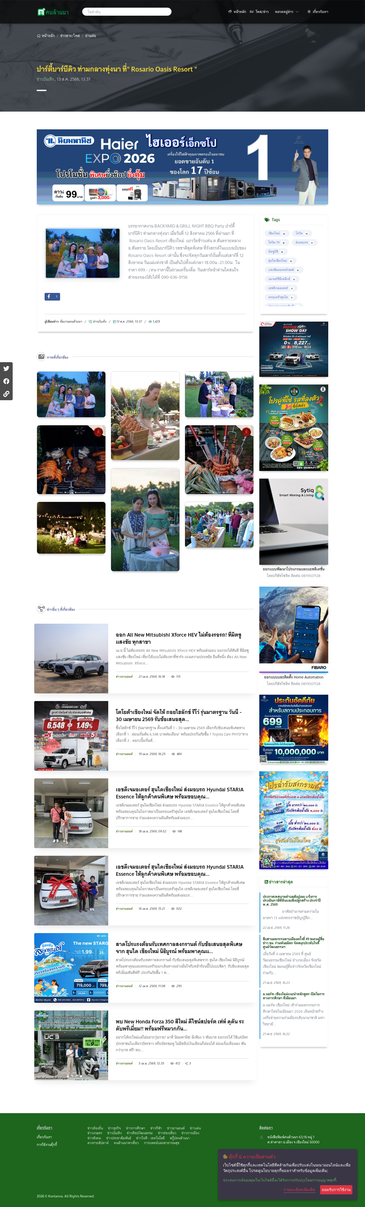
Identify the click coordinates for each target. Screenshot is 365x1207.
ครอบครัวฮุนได (281, 297)
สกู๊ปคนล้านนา (180, 1138)
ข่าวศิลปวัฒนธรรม (140, 1133)
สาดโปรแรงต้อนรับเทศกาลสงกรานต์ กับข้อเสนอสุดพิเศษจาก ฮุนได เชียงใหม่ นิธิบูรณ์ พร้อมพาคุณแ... (179, 948)
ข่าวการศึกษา (135, 1128)
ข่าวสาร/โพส (70, 35)
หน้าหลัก (237, 12)
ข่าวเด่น (195, 1128)
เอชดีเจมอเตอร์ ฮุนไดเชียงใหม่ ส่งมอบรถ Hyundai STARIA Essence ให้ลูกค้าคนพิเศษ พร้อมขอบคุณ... (180, 793)
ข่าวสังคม (94, 1138)
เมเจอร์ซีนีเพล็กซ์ (282, 279)
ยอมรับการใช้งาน (336, 1189)
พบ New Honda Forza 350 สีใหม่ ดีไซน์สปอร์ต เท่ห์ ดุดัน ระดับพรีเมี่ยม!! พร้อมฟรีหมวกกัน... (180, 1025)
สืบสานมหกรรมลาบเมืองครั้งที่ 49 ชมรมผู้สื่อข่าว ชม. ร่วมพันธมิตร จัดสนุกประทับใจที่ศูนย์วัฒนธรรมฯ (293, 943)
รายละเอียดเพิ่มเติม (299, 1189)
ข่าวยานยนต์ (176, 1128)
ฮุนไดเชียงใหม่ (280, 261)
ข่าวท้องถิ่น (95, 1128)
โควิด (302, 233)
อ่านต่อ (90, 35)
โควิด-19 (276, 242)
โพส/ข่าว (259, 12)
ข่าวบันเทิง (46, 79)
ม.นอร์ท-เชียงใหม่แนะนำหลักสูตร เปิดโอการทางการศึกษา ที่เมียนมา (294, 996)
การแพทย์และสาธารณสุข (161, 1143)
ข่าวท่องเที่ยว (167, 1133)
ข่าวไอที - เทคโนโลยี (150, 1138)
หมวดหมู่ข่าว (287, 11)
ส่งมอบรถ (305, 242)
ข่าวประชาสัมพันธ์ (118, 1138)
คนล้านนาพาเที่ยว (126, 1143)
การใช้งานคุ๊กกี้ (47, 1145)
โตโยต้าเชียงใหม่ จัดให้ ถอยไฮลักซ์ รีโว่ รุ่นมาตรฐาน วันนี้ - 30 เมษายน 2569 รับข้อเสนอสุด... (179, 716)
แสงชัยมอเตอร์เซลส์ (284, 270)
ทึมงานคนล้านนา (71, 321)
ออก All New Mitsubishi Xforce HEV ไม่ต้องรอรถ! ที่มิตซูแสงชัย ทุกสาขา (178, 638)
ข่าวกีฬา (156, 1128)
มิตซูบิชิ (276, 251)
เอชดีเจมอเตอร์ (281, 288)
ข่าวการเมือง (190, 1133)
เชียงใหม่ (277, 233)
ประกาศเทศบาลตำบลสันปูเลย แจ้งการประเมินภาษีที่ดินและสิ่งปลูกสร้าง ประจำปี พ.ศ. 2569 (292, 901)
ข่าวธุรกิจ (114, 1128)
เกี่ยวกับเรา (317, 12)
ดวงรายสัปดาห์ (98, 1143)
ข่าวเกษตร (94, 1133)
